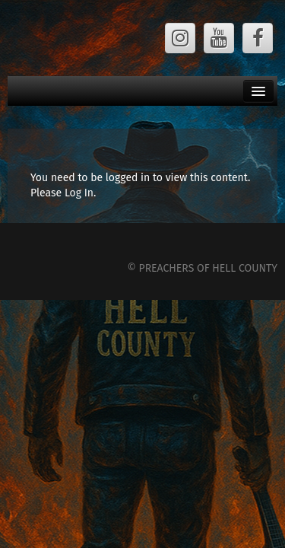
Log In (79, 192)
